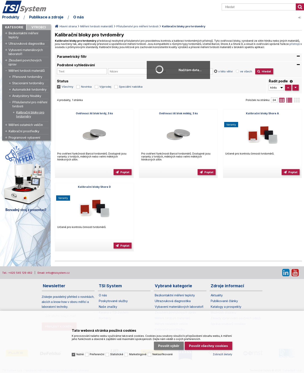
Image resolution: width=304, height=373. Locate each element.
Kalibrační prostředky (23, 131)
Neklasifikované (162, 354)
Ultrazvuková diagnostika (26, 43)
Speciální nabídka (130, 86)
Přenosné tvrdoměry (27, 77)
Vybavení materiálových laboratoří (25, 52)
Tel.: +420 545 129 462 (17, 272)
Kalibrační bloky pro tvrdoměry (30, 114)
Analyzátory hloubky (26, 96)
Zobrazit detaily (222, 354)
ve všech (246, 71)
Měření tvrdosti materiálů (26, 71)
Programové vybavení (24, 137)
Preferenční (97, 354)
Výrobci (38, 27)
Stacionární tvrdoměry (28, 83)
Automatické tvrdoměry (29, 89)
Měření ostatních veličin (25, 125)
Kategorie (14, 27)
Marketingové (138, 354)
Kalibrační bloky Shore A (262, 113)
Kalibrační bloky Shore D (94, 186)
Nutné (80, 354)
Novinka (86, 86)
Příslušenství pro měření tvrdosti (29, 104)
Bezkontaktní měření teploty (23, 35)
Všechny (67, 86)
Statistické (116, 354)
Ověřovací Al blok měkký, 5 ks (178, 113)
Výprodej (105, 86)
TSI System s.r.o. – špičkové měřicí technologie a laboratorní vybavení (26, 7)
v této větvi (225, 71)
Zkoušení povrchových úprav (25, 62)
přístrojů (294, 44)
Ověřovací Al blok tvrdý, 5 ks (94, 113)
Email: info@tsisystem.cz (54, 272)
